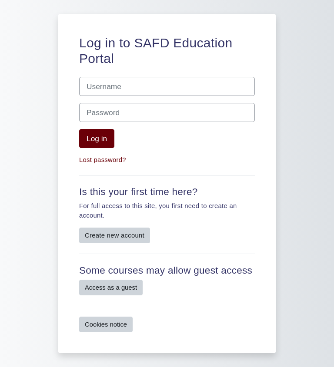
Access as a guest (111, 287)
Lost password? (102, 159)
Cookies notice (106, 324)
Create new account (114, 235)
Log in (97, 138)
